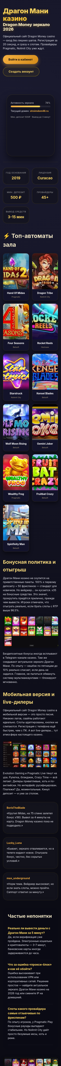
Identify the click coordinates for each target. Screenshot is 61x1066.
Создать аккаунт (21, 71)
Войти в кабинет (20, 59)
